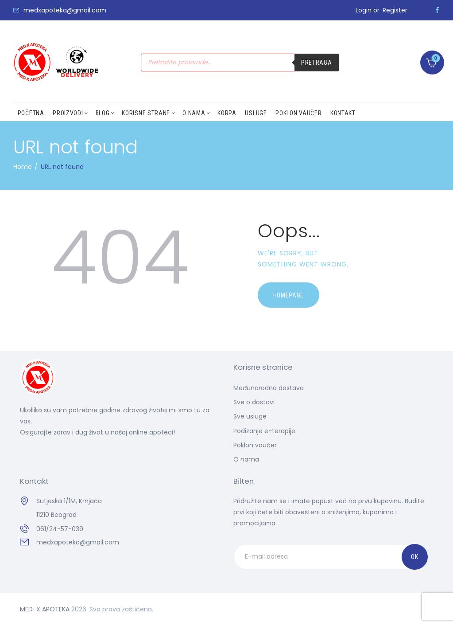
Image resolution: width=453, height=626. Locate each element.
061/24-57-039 (59, 528)
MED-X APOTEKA (45, 609)
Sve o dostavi (254, 402)
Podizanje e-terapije (264, 430)
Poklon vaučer (255, 445)
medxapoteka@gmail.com (77, 542)
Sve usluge (250, 416)
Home (22, 166)
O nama (246, 459)
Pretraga (316, 62)
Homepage (288, 295)
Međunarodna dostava (268, 387)
